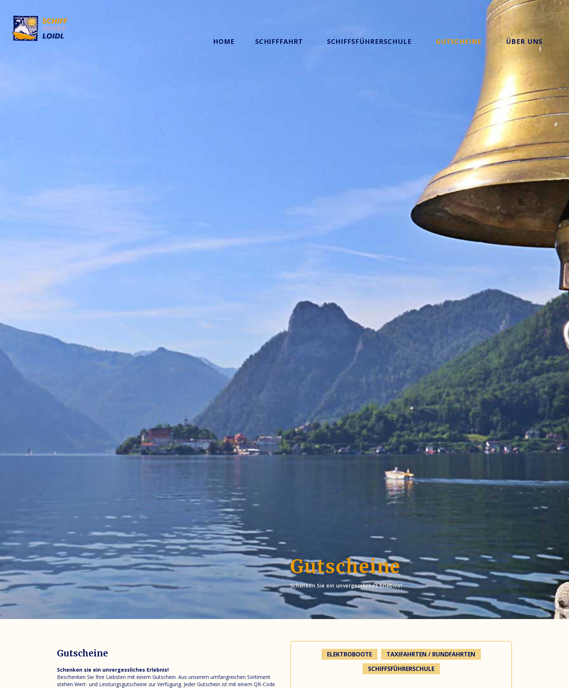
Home (224, 41)
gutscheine (459, 41)
